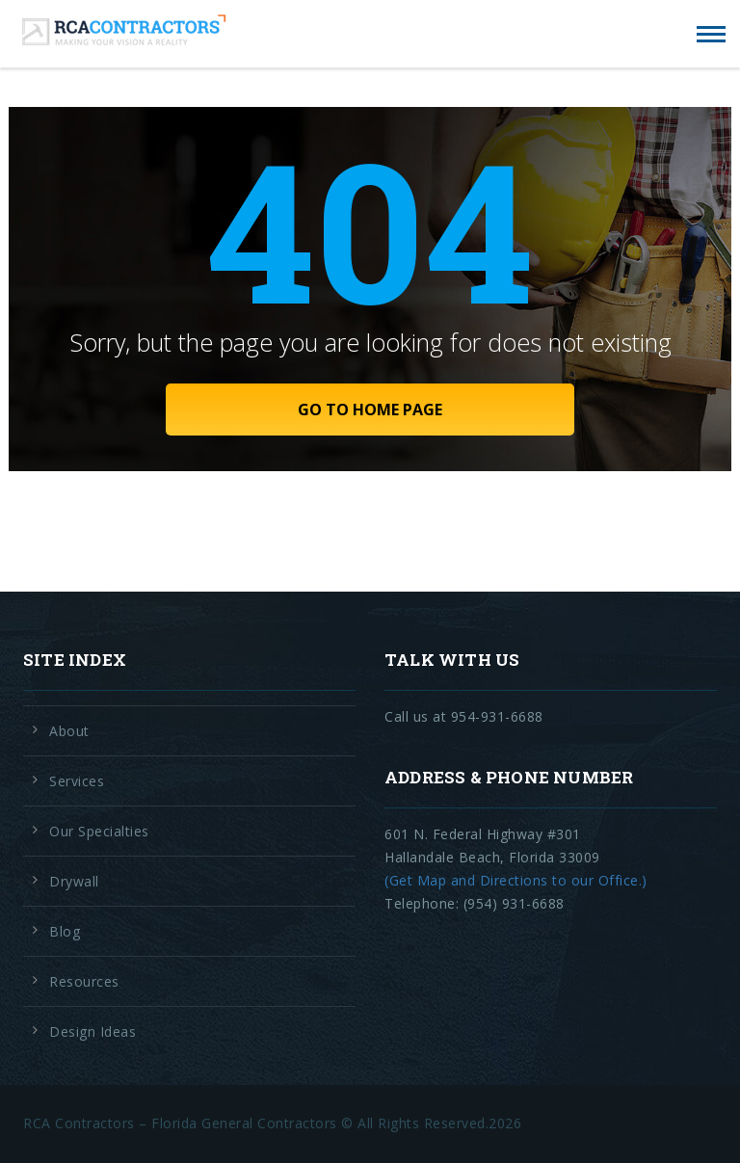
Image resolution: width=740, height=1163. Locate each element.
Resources (84, 981)
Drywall (74, 881)
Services (76, 781)
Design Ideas (92, 1031)
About (69, 731)
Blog (64, 931)
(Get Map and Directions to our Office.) (516, 880)
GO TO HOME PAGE (370, 409)
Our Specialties (99, 831)
